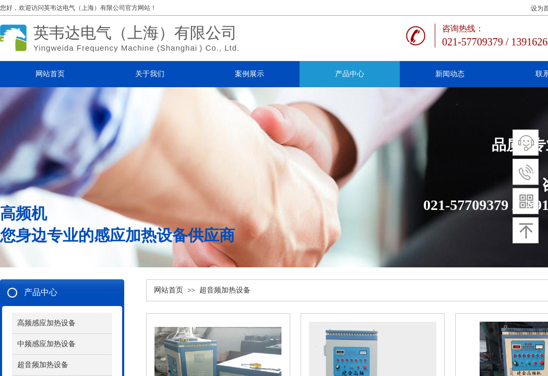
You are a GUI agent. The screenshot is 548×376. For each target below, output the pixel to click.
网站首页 (168, 290)
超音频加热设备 (225, 290)
